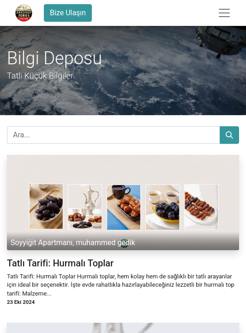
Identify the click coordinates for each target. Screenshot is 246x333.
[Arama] (229, 135)
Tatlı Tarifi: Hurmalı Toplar (60, 263)
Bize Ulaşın (68, 12)
